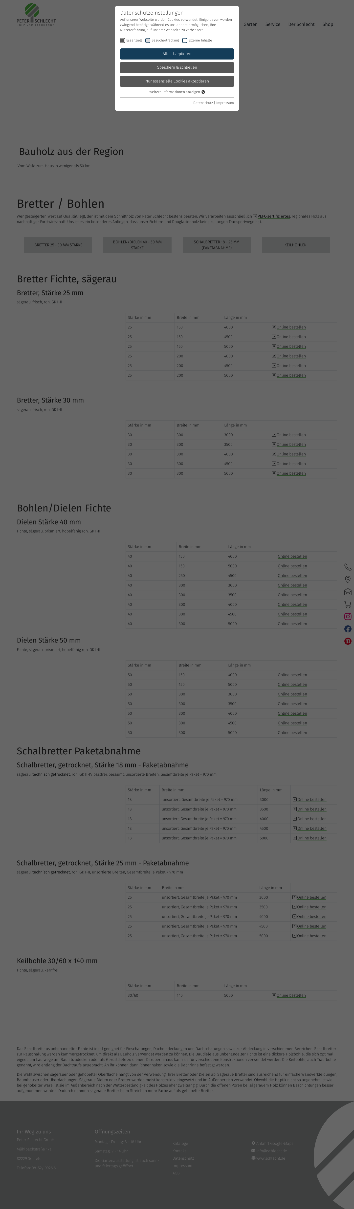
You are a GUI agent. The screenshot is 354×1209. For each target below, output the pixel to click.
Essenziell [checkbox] (134, 40)
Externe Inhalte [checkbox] (200, 40)
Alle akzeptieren (177, 54)
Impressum (225, 103)
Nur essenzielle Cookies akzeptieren (177, 81)
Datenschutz (203, 103)
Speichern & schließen (177, 67)
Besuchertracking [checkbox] (165, 40)
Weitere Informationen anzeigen (177, 92)
